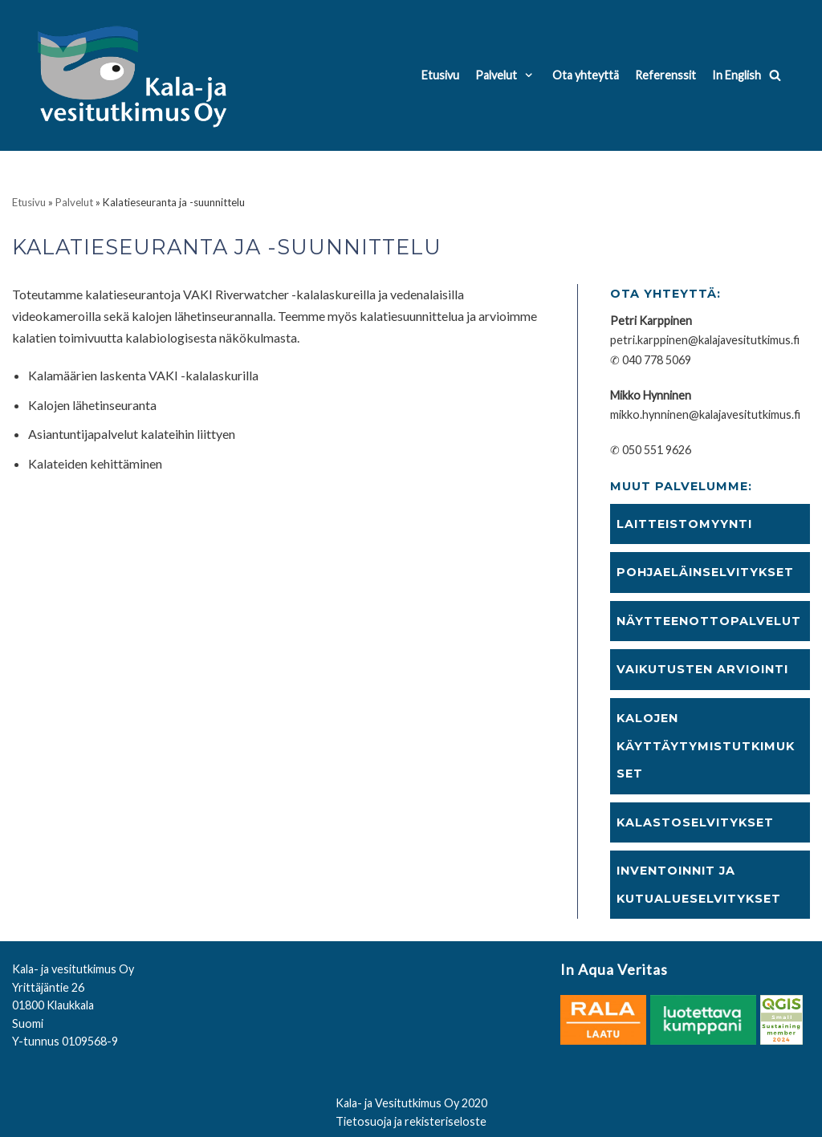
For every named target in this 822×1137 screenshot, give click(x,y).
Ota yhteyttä (585, 75)
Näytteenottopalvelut (708, 621)
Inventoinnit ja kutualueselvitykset (698, 884)
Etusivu (440, 75)
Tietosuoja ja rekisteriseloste (411, 1121)
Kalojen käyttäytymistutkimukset (705, 746)
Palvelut (74, 202)
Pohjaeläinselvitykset (705, 572)
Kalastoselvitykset (695, 822)
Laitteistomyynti (684, 524)
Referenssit (665, 75)
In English (736, 75)
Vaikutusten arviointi (702, 669)
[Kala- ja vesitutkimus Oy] (135, 75)
